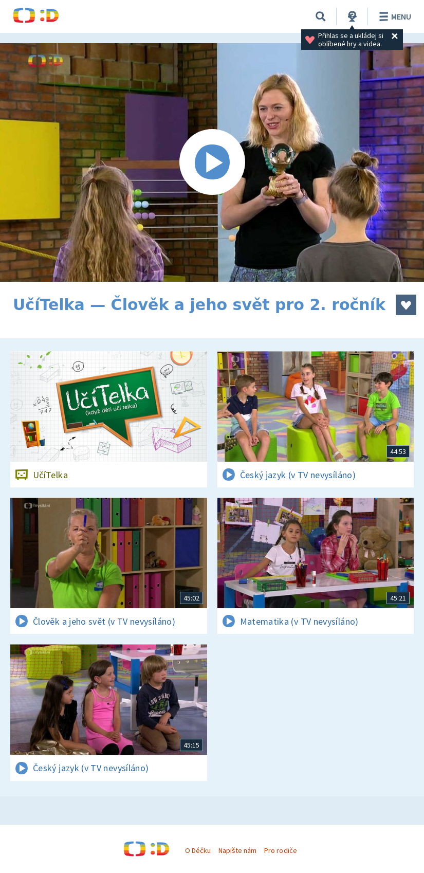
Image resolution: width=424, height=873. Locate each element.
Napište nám (237, 850)
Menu (393, 16)
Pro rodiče (280, 850)
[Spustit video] (212, 162)
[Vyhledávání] (320, 16)
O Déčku (198, 850)
